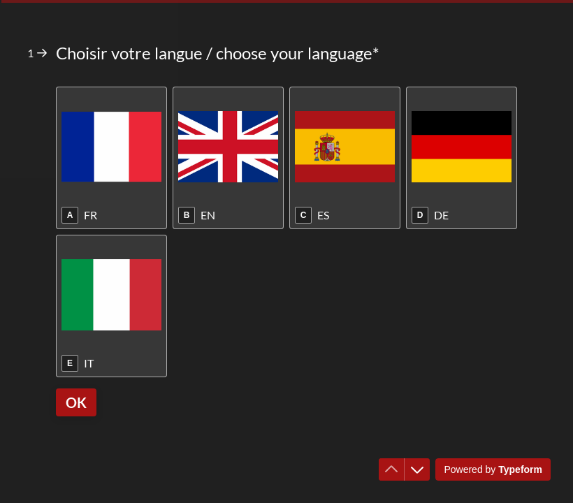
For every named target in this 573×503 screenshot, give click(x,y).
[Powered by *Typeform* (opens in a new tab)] (493, 469)
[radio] (111, 158)
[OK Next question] (76, 402)
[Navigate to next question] (417, 469)
